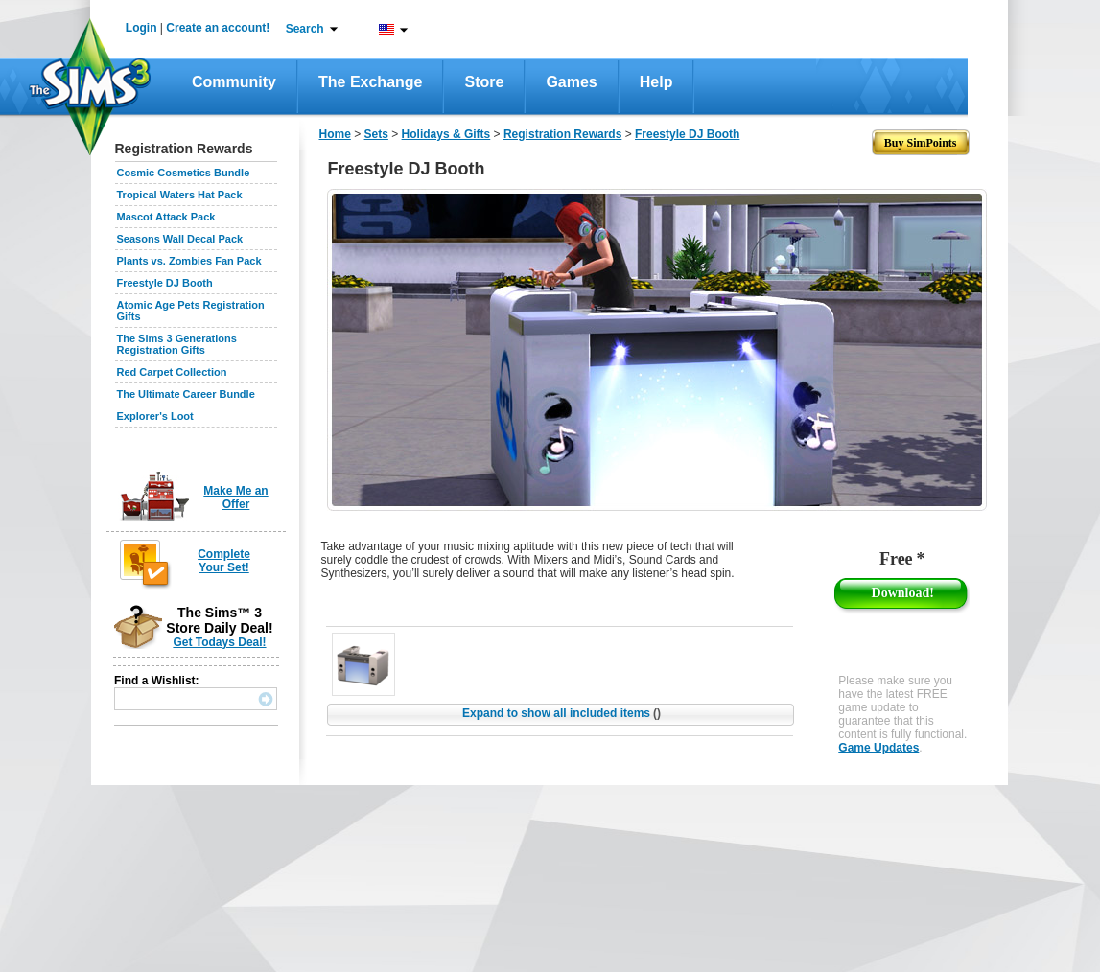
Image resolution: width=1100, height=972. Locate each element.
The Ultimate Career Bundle (186, 394)
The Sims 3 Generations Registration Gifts (177, 344)
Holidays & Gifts (446, 134)
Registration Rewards (562, 134)
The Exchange (370, 82)
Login (141, 28)
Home (335, 134)
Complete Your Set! (224, 560)
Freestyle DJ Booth (165, 283)
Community (234, 82)
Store (483, 82)
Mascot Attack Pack (166, 216)
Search (305, 28)
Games (571, 82)
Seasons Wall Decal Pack (180, 238)
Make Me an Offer (235, 497)
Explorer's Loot (155, 416)
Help (656, 82)
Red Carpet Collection (172, 372)
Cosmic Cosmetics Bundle (183, 172)
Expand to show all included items (561, 713)
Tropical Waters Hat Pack (180, 194)
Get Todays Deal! (219, 642)
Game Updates (878, 747)
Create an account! (217, 28)
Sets (376, 134)
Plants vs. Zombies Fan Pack (189, 260)
